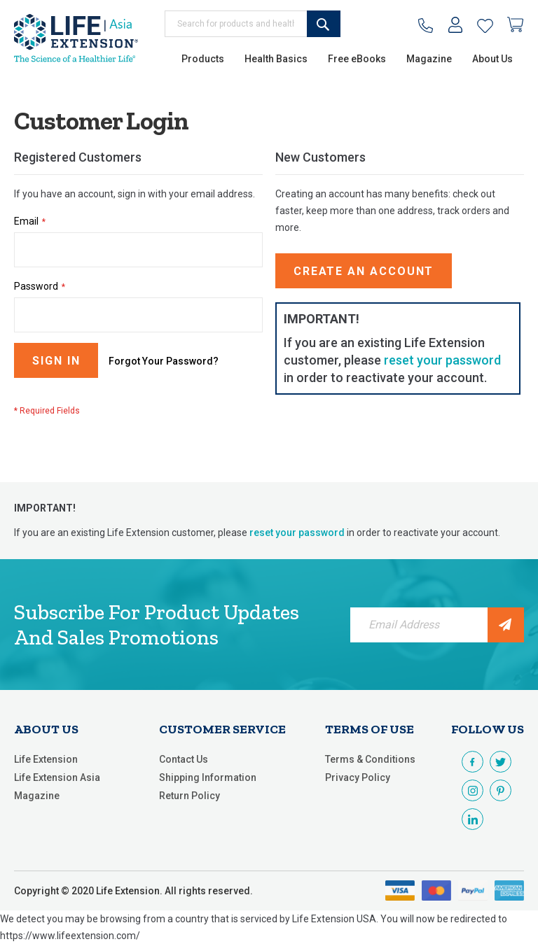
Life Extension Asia (57, 777)
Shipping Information (207, 777)
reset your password (442, 360)
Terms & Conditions (370, 759)
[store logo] (76, 38)
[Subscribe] (506, 624)
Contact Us (183, 759)
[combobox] (252, 23)
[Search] (323, 23)
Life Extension (46, 759)
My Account (456, 28)
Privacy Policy (357, 777)
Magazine (37, 795)
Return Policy (189, 795)
